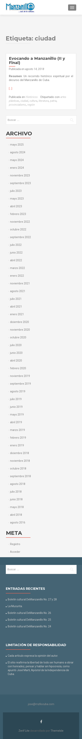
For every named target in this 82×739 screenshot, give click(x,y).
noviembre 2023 (20, 175)
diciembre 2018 (19, 453)
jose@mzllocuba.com (41, 704)
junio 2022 (16, 252)
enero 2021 (17, 314)
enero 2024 (17, 167)
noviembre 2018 (20, 460)
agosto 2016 (17, 522)
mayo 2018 (17, 507)
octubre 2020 (18, 337)
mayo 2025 (17, 144)
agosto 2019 (17, 391)
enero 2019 (17, 445)
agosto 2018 (17, 483)
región (31, 104)
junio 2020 (16, 352)
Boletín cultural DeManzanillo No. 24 (29, 626)
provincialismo (17, 104)
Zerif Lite (24, 730)
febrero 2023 (18, 214)
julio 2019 (16, 399)
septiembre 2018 (20, 476)
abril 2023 (16, 206)
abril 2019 (16, 422)
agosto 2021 (17, 291)
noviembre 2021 (20, 283)
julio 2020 (16, 345)
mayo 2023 (17, 198)
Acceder (15, 551)
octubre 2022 (18, 229)
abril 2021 (16, 306)
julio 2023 (16, 190)
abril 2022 (16, 260)
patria (53, 100)
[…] (10, 88)
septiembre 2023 (20, 183)
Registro (15, 544)
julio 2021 (16, 298)
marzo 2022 (17, 268)
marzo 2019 (17, 429)
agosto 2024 (17, 152)
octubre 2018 (18, 468)
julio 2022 (16, 244)
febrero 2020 (18, 368)
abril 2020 (16, 360)
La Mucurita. (15, 606)
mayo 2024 (17, 160)
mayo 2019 (17, 414)
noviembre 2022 (20, 221)
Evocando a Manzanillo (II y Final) (37, 60)
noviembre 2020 (20, 329)
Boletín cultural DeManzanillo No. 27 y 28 (32, 599)
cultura (33, 100)
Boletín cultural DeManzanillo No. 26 (29, 612)
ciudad (24, 100)
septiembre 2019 (20, 383)
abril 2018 (16, 514)
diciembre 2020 (19, 322)
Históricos (32, 97)
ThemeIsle (57, 730)
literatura (44, 100)
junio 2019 (16, 406)
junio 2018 (16, 499)
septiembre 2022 (20, 237)
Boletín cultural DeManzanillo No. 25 (29, 619)
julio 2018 (16, 491)
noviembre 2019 (20, 376)
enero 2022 (17, 275)
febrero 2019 (18, 437)
